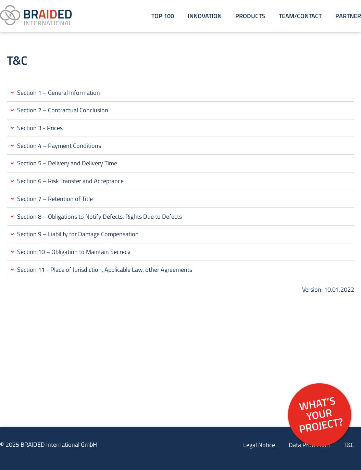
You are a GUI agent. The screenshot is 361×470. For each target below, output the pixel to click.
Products (250, 16)
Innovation (205, 16)
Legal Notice (259, 444)
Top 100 (162, 16)
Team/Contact (300, 16)
